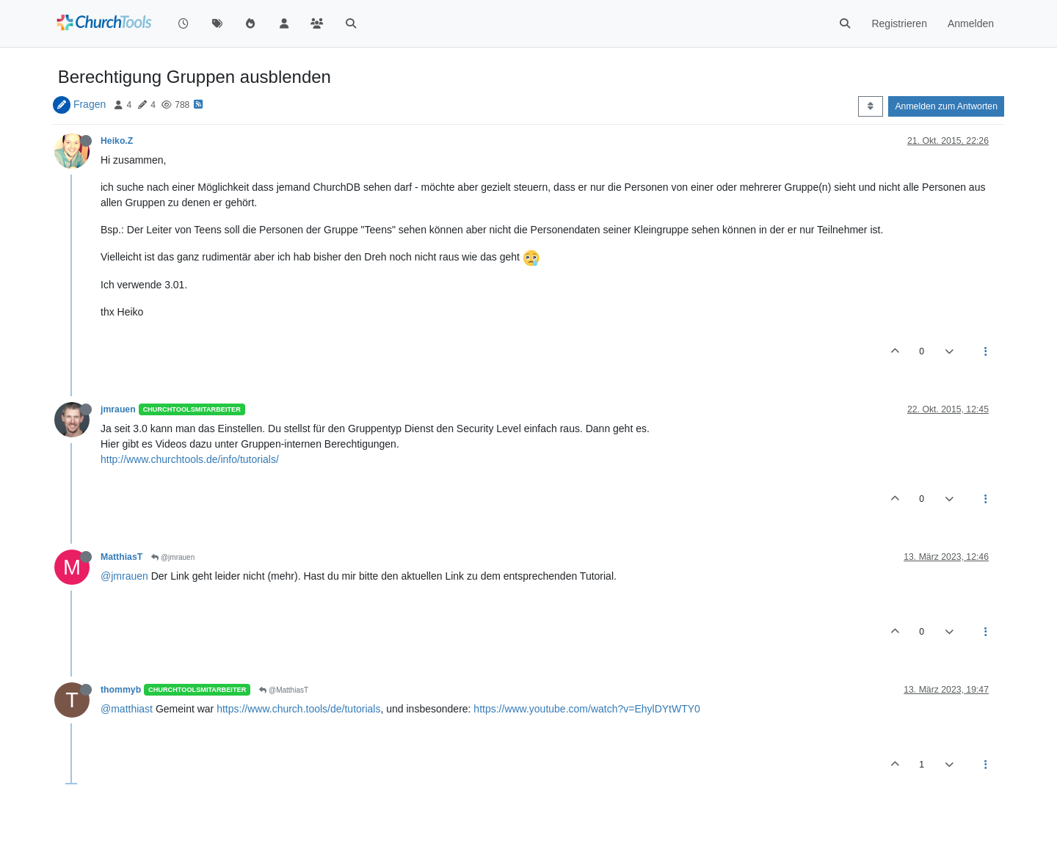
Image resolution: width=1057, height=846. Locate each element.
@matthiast (127, 709)
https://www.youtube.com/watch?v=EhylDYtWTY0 (586, 709)
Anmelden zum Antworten (946, 106)
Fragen (89, 104)
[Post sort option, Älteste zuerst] (870, 106)
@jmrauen (173, 557)
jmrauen (118, 409)
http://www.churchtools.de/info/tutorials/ (190, 459)
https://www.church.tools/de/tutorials (298, 709)
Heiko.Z (117, 141)
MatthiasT (121, 557)
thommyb (121, 690)
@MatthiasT (283, 690)
